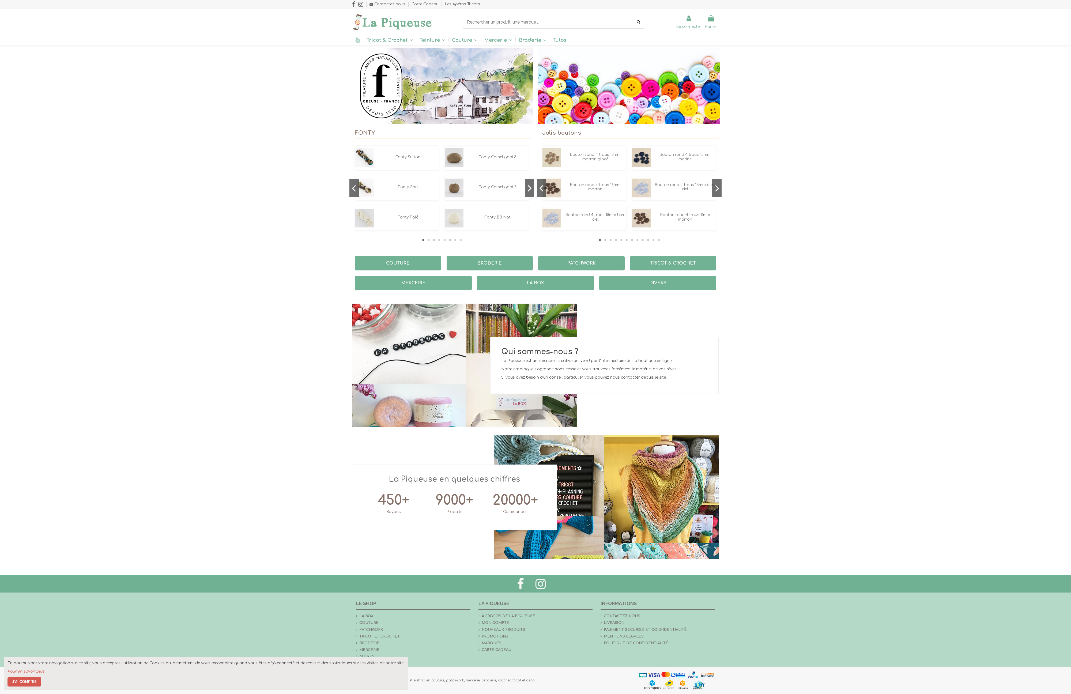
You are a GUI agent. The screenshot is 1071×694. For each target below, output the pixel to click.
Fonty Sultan (407, 157)
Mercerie (369, 650)
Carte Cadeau (426, 4)
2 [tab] (428, 240)
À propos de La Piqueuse (508, 616)
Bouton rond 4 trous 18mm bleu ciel (595, 217)
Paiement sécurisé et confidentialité (645, 630)
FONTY (365, 133)
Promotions (495, 636)
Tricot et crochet (379, 636)
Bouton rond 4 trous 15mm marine (685, 157)
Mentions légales (624, 636)
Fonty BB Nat (497, 217)
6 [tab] (449, 240)
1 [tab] (423, 240)
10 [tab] (648, 240)
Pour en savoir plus (25, 671)
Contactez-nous (622, 616)
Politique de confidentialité (636, 643)
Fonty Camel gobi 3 (497, 157)
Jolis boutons (561, 133)
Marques (491, 643)
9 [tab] (642, 240)
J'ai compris (24, 682)
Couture (369, 623)
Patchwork (371, 630)
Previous (354, 188)
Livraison (614, 623)
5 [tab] (444, 240)
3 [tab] (433, 240)
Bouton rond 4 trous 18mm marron (595, 187)
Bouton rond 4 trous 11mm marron (685, 217)
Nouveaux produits (503, 630)
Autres (367, 656)
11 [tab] (653, 240)
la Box (366, 616)
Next (529, 188)
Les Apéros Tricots (462, 4)
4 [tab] (439, 240)
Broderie (369, 643)
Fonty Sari (408, 187)
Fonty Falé (408, 217)
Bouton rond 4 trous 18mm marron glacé (595, 157)
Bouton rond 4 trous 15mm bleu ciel (685, 187)
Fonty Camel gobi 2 (497, 187)
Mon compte (495, 623)
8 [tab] (460, 240)
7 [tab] (455, 240)
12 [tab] (658, 240)
